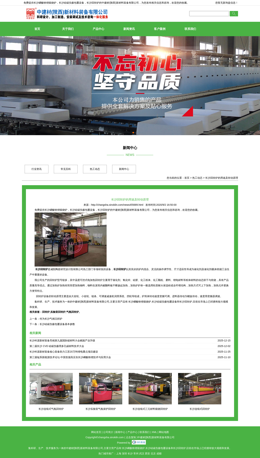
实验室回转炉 (58, 311)
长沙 (130, 453)
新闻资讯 (129, 28)
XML (154, 432)
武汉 (141, 453)
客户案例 (159, 28)
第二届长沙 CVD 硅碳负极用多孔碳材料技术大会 (57, 346)
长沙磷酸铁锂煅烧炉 (45, 2)
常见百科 (66, 169)
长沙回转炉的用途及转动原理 (221, 177)
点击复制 (131, 437)
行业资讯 (37, 169)
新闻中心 (124, 169)
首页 (37, 28)
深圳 (124, 453)
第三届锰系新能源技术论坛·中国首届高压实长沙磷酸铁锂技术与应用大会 (70, 357)
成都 (159, 453)
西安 (147, 453)
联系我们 (190, 28)
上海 (118, 453)
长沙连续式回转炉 (200, 408)
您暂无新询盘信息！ (226, 2)
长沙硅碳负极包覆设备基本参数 (57, 324)
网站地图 (164, 432)
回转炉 (46, 311)
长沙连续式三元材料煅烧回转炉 (150, 408)
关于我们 (68, 28)
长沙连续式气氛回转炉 (51, 408)
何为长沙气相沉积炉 (51, 318)
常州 (135, 453)
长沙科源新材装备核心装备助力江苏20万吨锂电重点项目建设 (64, 351)
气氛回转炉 (72, 311)
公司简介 (108, 432)
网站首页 (96, 432)
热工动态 (95, 169)
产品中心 (98, 28)
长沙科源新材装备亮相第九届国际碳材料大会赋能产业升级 (62, 340)
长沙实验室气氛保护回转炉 (101, 408)
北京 (153, 453)
